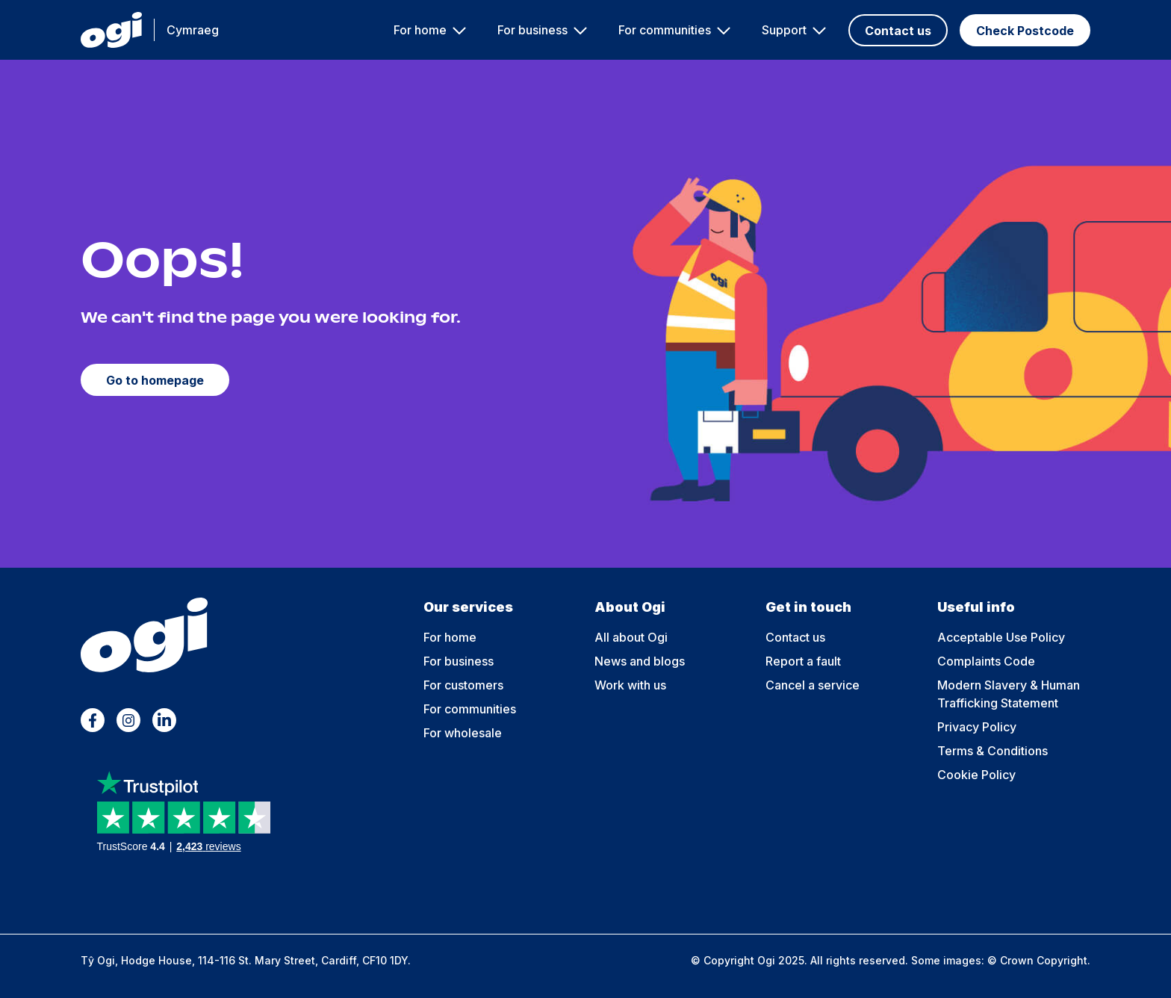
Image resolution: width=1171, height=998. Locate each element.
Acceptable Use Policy (1001, 637)
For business (532, 29)
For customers (463, 685)
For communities (664, 29)
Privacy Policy (976, 726)
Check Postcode (1025, 30)
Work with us (630, 685)
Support (784, 29)
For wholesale (462, 732)
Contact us (898, 30)
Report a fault (803, 661)
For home (420, 29)
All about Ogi (631, 637)
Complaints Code (986, 661)
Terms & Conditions (992, 750)
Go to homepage (155, 380)
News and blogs (639, 661)
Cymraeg (193, 29)
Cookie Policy (976, 774)
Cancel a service (812, 685)
